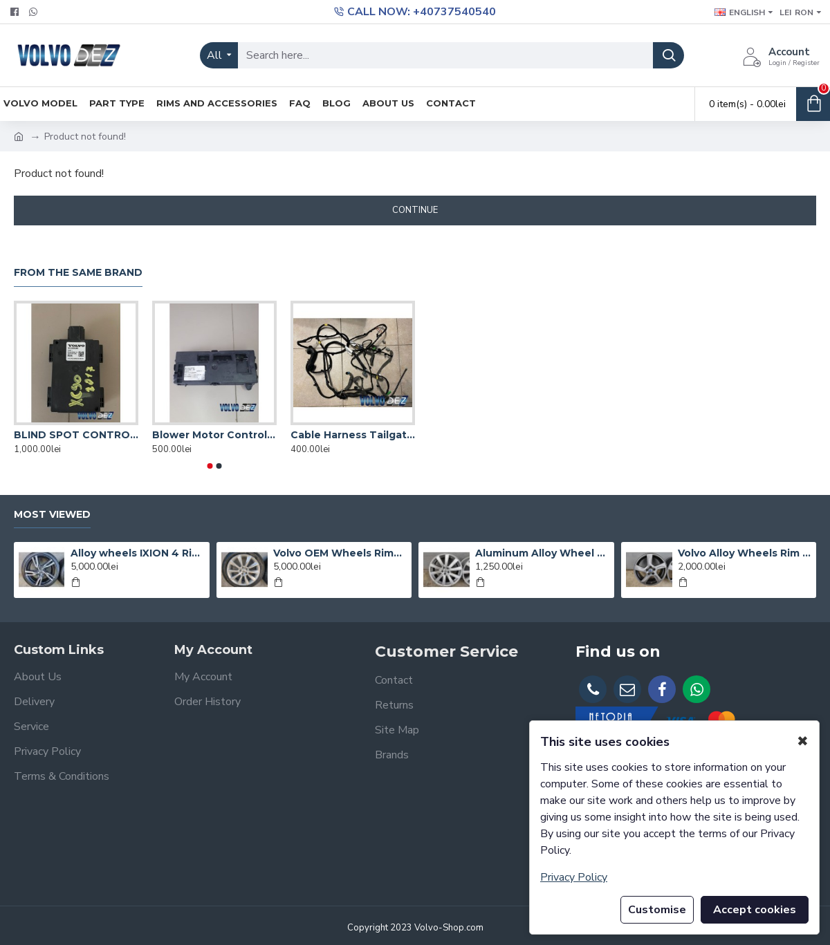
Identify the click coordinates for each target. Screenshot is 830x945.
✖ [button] (803, 741)
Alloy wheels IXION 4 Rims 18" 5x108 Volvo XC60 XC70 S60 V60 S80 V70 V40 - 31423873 (137, 553)
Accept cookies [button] (754, 909)
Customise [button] (657, 909)
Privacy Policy (573, 877)
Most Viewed (52, 515)
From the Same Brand (78, 273)
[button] (210, 466)
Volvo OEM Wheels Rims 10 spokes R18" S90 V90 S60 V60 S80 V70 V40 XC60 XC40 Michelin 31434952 (340, 553)
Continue (415, 210)
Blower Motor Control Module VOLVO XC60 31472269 (214, 435)
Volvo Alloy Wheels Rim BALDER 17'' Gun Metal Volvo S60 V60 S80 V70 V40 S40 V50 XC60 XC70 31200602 (744, 553)
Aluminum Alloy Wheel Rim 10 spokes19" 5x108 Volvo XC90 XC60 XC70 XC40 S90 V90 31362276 (542, 553)
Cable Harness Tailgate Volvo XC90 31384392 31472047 (352, 435)
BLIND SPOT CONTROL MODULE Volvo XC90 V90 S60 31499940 (76, 435)
